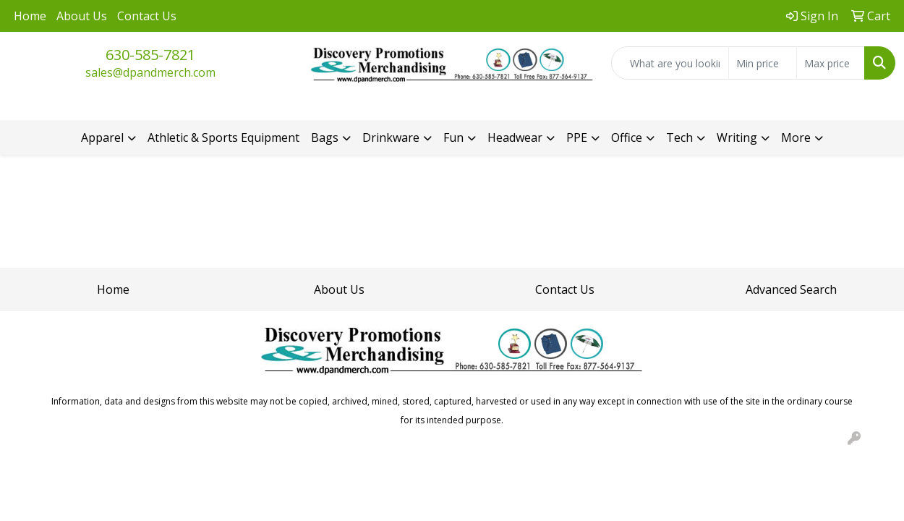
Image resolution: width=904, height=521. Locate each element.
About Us (81, 16)
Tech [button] (679, 137)
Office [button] (626, 137)
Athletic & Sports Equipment (223, 137)
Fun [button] (453, 137)
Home (30, 16)
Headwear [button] (514, 137)
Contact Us (146, 16)
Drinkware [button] (390, 137)
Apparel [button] (102, 137)
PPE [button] (576, 137)
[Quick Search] (670, 63)
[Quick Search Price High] (830, 63)
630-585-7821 (150, 54)
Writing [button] (737, 137)
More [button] (796, 137)
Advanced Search (791, 289)
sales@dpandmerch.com (150, 72)
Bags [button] (324, 137)
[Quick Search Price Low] (762, 63)
